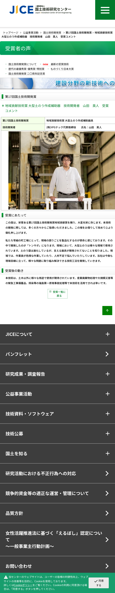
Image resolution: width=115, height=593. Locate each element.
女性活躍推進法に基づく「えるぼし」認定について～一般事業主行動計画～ (54, 539)
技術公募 (14, 433)
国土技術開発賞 (52, 32)
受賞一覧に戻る (59, 293)
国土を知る (17, 453)
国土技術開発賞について (22, 64)
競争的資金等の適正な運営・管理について (47, 493)
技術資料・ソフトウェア (30, 413)
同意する (99, 583)
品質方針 (14, 513)
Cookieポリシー (23, 585)
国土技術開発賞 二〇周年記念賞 (26, 73)
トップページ (10, 32)
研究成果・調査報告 (25, 374)
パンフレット (19, 354)
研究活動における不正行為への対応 (41, 473)
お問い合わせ (19, 566)
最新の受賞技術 (56, 64)
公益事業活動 (31, 32)
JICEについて (19, 334)
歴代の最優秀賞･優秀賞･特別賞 (26, 69)
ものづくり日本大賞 (62, 69)
